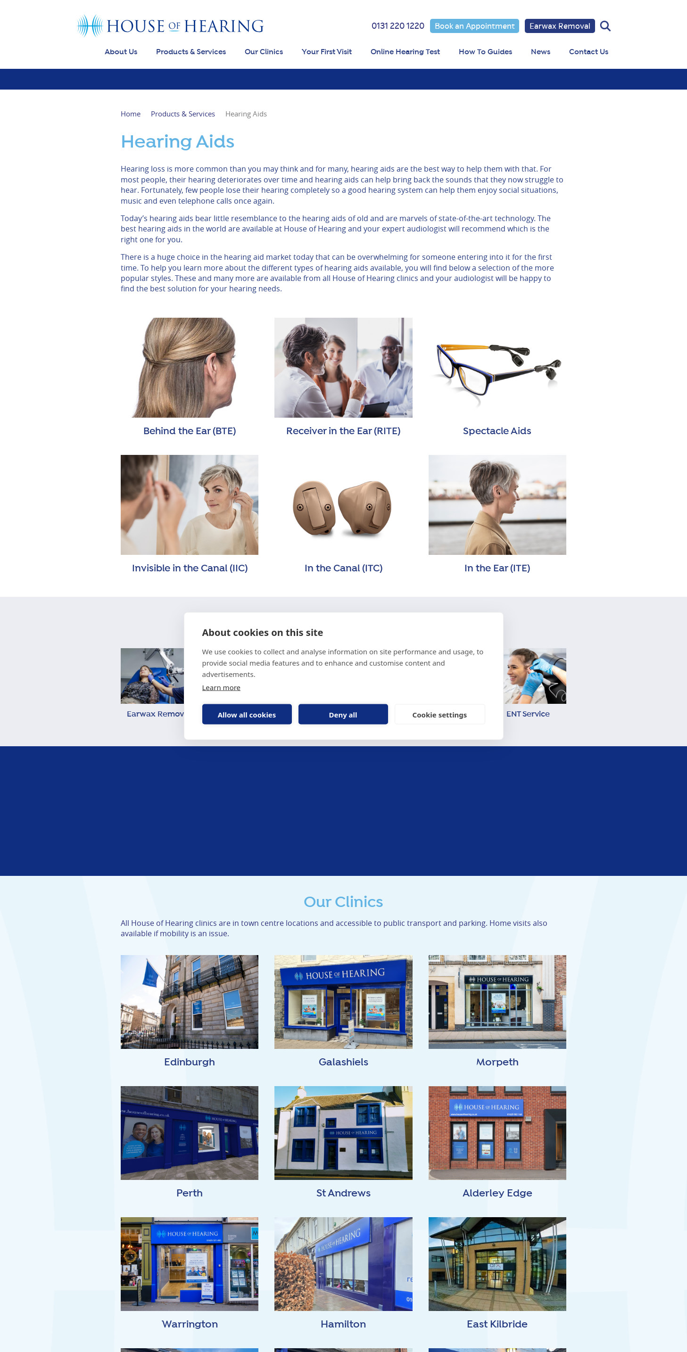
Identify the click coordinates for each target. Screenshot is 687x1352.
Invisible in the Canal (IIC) (189, 568)
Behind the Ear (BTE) (190, 431)
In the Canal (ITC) (343, 568)
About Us (121, 52)
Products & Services (191, 52)
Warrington (190, 1324)
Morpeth (497, 1062)
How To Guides (485, 52)
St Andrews (343, 1193)
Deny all (343, 714)
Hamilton (343, 1324)
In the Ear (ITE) (497, 568)
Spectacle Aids (497, 431)
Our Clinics (264, 52)
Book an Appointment (470, 25)
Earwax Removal (558, 25)
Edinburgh (189, 1062)
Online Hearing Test (405, 52)
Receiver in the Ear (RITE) (343, 431)
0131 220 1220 (392, 25)
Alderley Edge (497, 1193)
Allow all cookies (247, 714)
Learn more (221, 687)
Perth (189, 1193)
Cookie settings (440, 714)
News (540, 52)
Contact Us (588, 52)
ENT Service (528, 714)
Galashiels (343, 1062)
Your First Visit (327, 52)
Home (131, 113)
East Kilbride (497, 1324)
